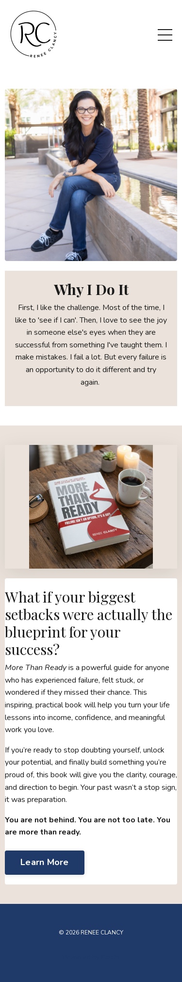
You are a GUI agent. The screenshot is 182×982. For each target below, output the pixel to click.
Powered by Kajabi (91, 957)
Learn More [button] (44, 862)
